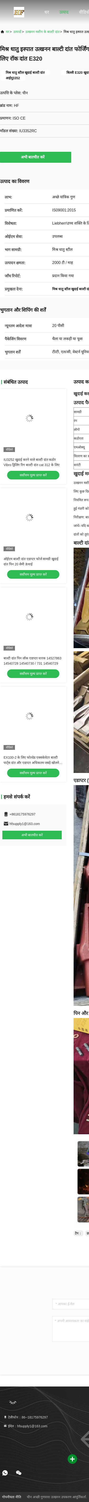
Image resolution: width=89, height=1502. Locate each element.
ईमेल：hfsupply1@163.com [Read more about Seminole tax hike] (25, 1426)
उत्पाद (64, 12)
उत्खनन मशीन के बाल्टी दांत (42, 32)
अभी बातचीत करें (35, 157)
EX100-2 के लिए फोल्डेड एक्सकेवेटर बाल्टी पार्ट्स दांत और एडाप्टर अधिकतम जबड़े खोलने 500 (31, 763)
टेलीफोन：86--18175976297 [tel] (25, 1417)
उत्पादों (17, 32)
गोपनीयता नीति (11, 1497)
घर (47, 12)
